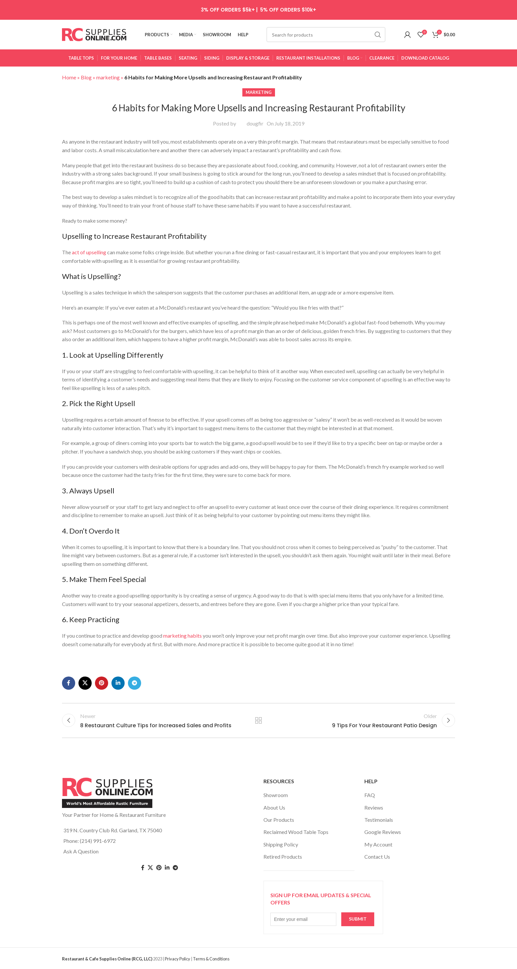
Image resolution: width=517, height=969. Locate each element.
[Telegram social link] (134, 683)
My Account (378, 844)
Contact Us (377, 856)
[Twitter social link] (150, 868)
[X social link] (85, 683)
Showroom (275, 795)
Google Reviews (382, 832)
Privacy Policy (177, 958)
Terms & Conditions (211, 958)
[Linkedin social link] (118, 683)
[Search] (325, 34)
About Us (274, 807)
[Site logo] (94, 34)
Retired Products (282, 856)
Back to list (258, 720)
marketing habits (182, 635)
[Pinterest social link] (101, 683)
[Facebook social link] (68, 683)
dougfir (255, 123)
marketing (108, 77)
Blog (86, 77)
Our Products (278, 820)
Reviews (373, 807)
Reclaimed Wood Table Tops (295, 832)
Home (69, 77)
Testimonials (378, 820)
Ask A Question (81, 851)
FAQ (369, 795)
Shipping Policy (280, 844)
